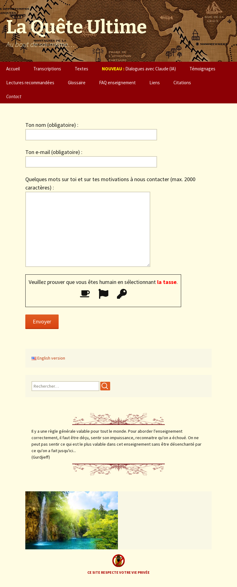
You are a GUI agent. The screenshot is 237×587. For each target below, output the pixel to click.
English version (48, 358)
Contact (13, 96)
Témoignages (202, 69)
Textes (81, 69)
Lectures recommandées (30, 82)
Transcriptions (47, 69)
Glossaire (76, 82)
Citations (182, 82)
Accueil (13, 69)
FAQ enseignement (117, 82)
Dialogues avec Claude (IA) (139, 69)
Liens (154, 82)
